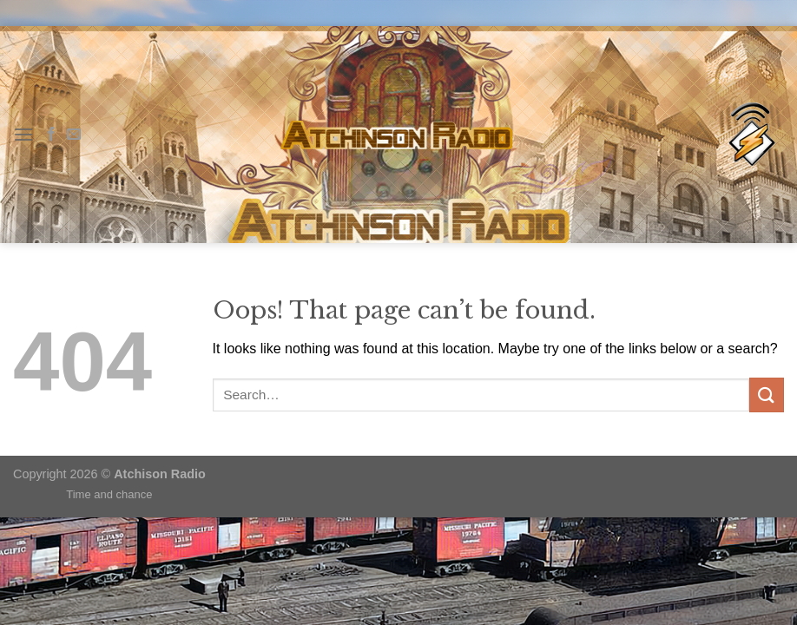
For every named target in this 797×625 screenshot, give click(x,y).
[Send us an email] (74, 134)
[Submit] (766, 394)
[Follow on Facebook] (51, 134)
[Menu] (23, 134)
